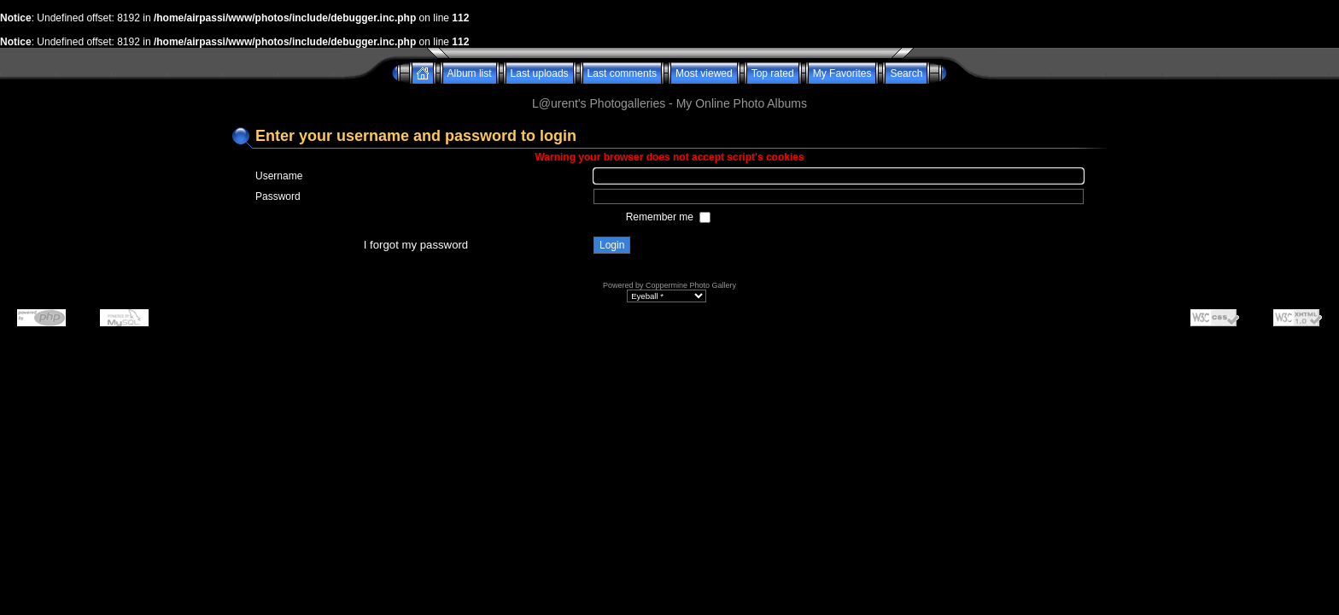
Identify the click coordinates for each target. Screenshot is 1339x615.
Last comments (622, 73)
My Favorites (842, 73)
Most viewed (704, 73)
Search (906, 73)
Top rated (772, 73)
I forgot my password (416, 244)
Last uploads (540, 73)
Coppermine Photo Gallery (691, 285)
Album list (469, 73)
